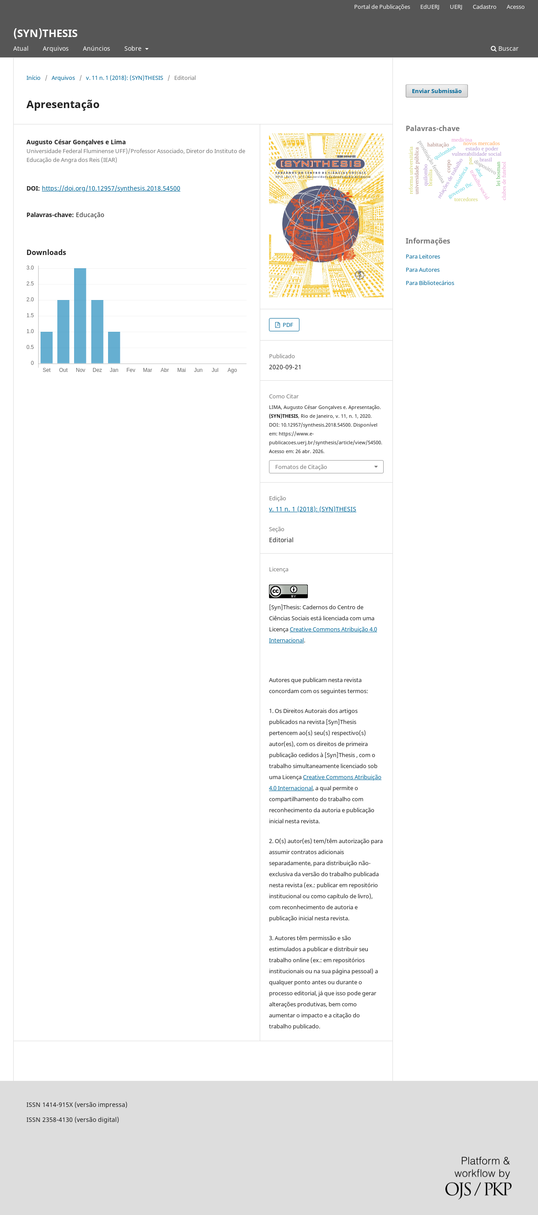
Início (33, 78)
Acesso (516, 7)
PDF (287, 325)
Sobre (133, 48)
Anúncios (96, 48)
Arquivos (56, 48)
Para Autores (423, 270)
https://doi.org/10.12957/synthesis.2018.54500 (111, 188)
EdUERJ (430, 7)
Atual (21, 48)
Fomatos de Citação (301, 467)
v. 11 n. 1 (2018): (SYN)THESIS (124, 78)
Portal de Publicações (382, 7)
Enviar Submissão (437, 91)
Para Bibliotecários (430, 283)
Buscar (505, 48)
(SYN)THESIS (45, 33)
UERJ (456, 7)
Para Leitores (423, 256)
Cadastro (485, 7)
